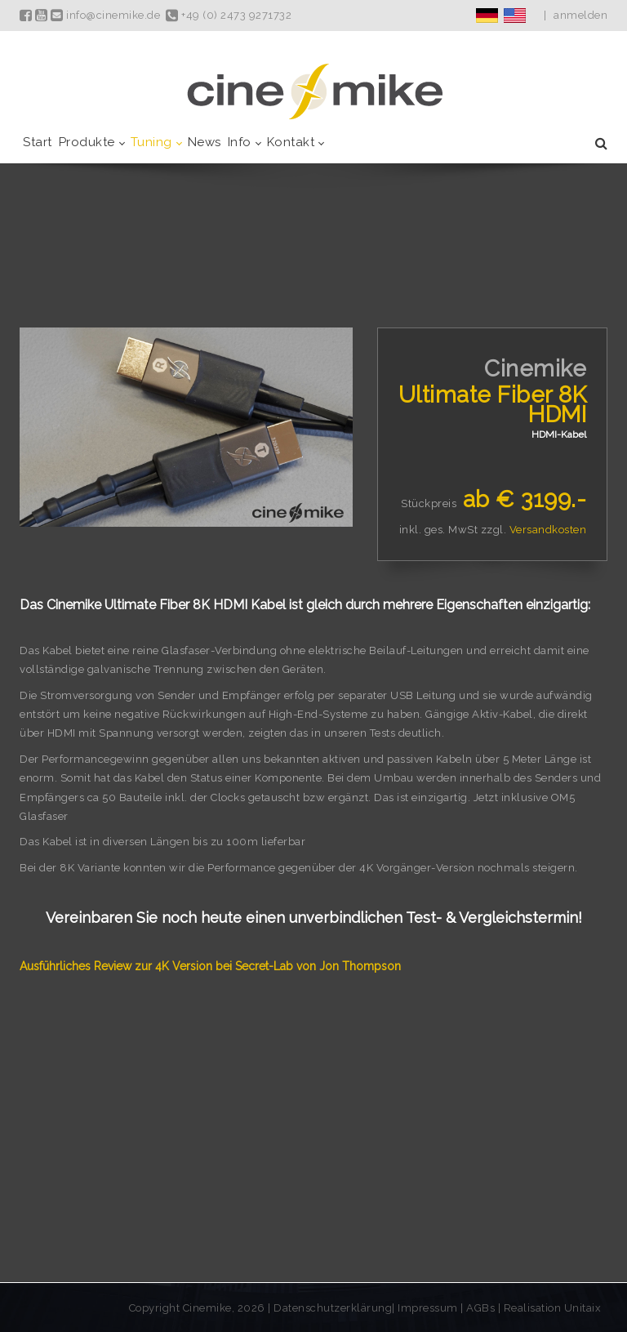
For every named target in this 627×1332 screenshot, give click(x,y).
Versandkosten (548, 529)
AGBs (480, 1308)
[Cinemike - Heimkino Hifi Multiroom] (313, 91)
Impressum (429, 1308)
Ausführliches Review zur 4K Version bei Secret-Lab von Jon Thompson (210, 966)
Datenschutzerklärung (332, 1308)
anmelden (580, 15)
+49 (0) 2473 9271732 (228, 15)
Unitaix (583, 1308)
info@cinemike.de (105, 15)
